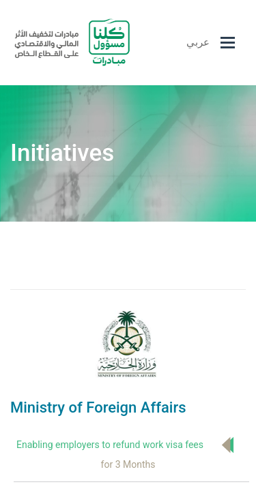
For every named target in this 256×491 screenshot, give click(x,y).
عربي (198, 42)
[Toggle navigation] (228, 43)
